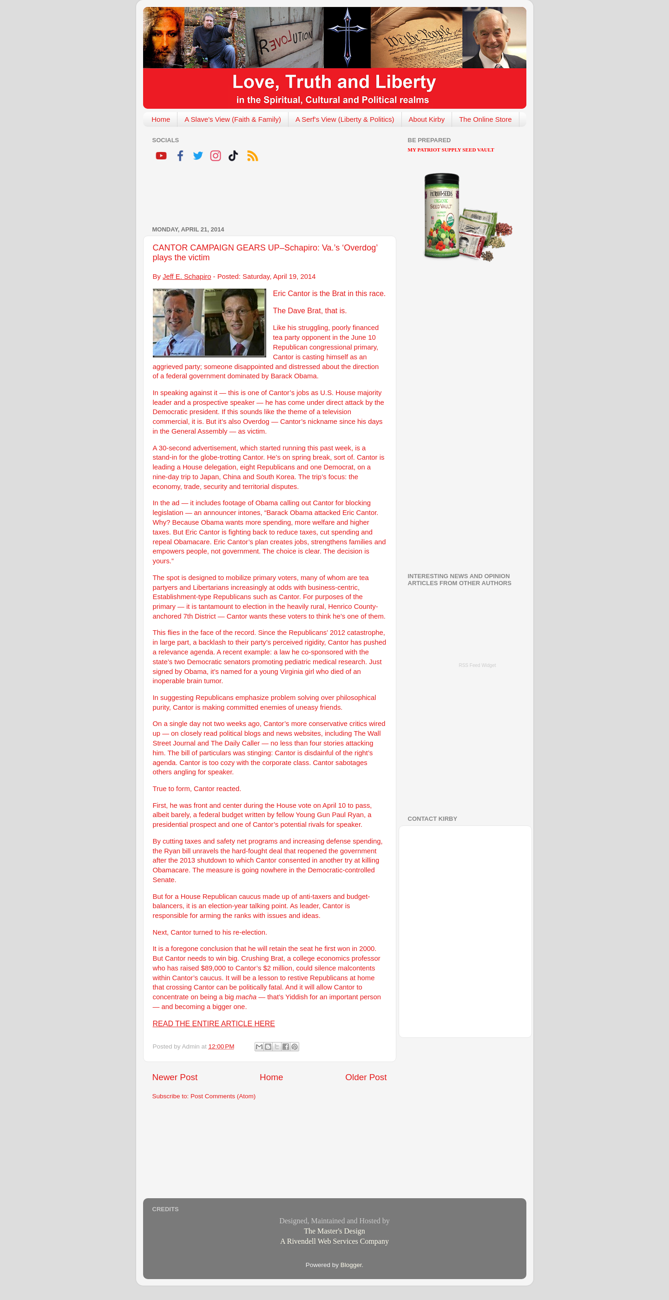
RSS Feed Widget (477, 665)
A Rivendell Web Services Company (334, 1241)
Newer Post (175, 1077)
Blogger (351, 1264)
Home (160, 119)
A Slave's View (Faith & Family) (232, 119)
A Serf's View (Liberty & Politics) (344, 119)
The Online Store (485, 119)
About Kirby (427, 119)
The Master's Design (334, 1231)
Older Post (366, 1077)
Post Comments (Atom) (223, 1096)
